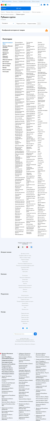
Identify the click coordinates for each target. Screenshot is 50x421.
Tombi (39, 84)
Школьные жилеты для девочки (19, 109)
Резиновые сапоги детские (42, 52)
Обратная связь (25, 269)
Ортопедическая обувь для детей (30, 228)
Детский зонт (41, 235)
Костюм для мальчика (19, 192)
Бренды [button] (5, 67)
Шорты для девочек (30, 89)
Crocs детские (41, 46)
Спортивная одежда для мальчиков (19, 180)
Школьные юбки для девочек (19, 62)
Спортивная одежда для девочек (30, 82)
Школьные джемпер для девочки (19, 99)
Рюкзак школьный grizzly (19, 47)
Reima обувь (40, 77)
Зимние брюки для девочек (30, 124)
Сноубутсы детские (30, 226)
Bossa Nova (40, 146)
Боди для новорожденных (18, 127)
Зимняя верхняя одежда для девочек (30, 87)
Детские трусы (41, 197)
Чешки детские (41, 44)
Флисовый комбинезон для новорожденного (19, 162)
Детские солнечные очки (42, 227)
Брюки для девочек (30, 101)
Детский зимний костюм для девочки (30, 95)
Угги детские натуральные (40, 60)
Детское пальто (29, 208)
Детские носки (41, 185)
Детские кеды (41, 106)
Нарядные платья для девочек (19, 227)
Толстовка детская (30, 191)
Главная (3, 12)
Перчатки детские (42, 215)
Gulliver (39, 112)
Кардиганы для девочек (29, 53)
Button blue (40, 130)
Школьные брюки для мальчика (20, 53)
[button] (19, 8)
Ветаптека (25, 323)
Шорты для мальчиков (17, 211)
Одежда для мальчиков (17, 217)
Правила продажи (25, 259)
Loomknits (40, 133)
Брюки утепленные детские (30, 222)
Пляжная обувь (41, 105)
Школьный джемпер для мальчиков (19, 112)
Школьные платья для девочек (19, 67)
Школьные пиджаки (19, 116)
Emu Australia (41, 162)
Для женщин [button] (6, 61)
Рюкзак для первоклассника (41, 209)
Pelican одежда (41, 138)
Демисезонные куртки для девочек (30, 74)
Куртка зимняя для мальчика (19, 190)
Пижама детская (41, 189)
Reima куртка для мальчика (18, 225)
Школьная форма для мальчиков (19, 50)
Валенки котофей (42, 78)
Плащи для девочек (30, 189)
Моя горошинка (18, 169)
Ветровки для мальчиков (18, 183)
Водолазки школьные (19, 114)
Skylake (16, 97)
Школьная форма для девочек (19, 45)
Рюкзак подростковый (41, 205)
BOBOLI (40, 177)
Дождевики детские (30, 196)
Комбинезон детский (31, 151)
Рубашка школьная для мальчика (19, 70)
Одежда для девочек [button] (6, 53)
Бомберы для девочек (31, 106)
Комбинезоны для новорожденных (19, 132)
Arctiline (40, 173)
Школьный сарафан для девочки (19, 106)
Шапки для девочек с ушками (42, 231)
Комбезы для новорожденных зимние (18, 138)
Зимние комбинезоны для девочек (30, 46)
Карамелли (40, 158)
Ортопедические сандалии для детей (42, 88)
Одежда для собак (25, 321)
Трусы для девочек (42, 187)
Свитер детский (29, 219)
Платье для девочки (19, 229)
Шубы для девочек (30, 67)
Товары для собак (25, 317)
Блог (25, 307)
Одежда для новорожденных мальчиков (18, 158)
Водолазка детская (30, 194)
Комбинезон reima (30, 159)
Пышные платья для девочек (30, 61)
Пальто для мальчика (19, 204)
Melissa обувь (41, 94)
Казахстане (27, 344)
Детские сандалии (42, 75)
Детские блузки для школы (19, 56)
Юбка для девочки (19, 234)
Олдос (39, 115)
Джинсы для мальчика (20, 222)
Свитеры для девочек (31, 71)
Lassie (39, 119)
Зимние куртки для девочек (30, 92)
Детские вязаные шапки (41, 224)
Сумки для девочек (42, 233)
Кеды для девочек (30, 143)
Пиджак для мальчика (31, 213)
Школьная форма (19, 42)
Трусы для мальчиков (42, 192)
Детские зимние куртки (30, 206)
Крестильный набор (19, 145)
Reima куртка (29, 187)
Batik (39, 149)
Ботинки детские (41, 95)
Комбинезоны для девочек (30, 80)
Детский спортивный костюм (31, 165)
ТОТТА (39, 175)
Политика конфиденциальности (25, 263)
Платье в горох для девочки (30, 121)
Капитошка (40, 169)
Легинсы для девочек (31, 65)
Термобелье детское (30, 204)
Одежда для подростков (29, 174)
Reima (39, 117)
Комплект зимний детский (30, 201)
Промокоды (25, 261)
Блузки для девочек (30, 111)
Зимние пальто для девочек (19, 232)
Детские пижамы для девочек (31, 69)
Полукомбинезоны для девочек (30, 116)
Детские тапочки (41, 49)
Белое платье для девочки (30, 99)
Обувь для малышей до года (19, 154)
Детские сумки (41, 217)
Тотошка (39, 140)
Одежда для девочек (30, 63)
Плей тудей (40, 114)
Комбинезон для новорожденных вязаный (18, 166)
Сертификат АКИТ (25, 267)
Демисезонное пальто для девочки (30, 58)
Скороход (40, 85)
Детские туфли (29, 145)
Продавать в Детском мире (25, 255)
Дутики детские (41, 90)
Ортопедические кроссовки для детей (42, 73)
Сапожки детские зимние (41, 68)
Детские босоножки (42, 82)
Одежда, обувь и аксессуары (13, 12)
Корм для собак (25, 319)
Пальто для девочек (30, 84)
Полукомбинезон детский (30, 178)
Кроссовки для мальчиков (29, 130)
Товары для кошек (25, 313)
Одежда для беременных (29, 148)
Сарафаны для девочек (18, 76)
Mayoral (39, 126)
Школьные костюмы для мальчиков (19, 92)
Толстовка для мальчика (18, 195)
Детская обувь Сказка (42, 64)
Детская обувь (29, 224)
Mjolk (39, 151)
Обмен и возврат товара (25, 257)
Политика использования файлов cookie (25, 265)
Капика (39, 124)
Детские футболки (30, 176)
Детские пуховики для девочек (30, 77)
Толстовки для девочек (29, 43)
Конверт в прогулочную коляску (18, 142)
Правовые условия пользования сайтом (25, 339)
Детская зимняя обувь (42, 92)
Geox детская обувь (42, 57)
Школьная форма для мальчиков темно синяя (19, 103)
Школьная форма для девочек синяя (19, 65)
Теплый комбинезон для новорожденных (19, 152)
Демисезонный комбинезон (29, 154)
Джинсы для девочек (31, 97)
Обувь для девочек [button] (7, 59)
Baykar (39, 165)
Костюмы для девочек (31, 108)
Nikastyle (40, 135)
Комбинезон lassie (30, 171)
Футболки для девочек (29, 55)
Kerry (39, 128)
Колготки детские (42, 183)
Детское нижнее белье (41, 195)
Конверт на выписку (19, 119)
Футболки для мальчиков (18, 187)
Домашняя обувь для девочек (30, 141)
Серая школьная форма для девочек (19, 73)
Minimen (40, 153)
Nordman (40, 42)
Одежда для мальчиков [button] (6, 50)
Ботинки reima (41, 80)
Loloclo (39, 142)
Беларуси (33, 344)
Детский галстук (41, 219)
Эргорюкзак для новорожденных (18, 135)
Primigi (39, 70)
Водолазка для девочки (29, 127)
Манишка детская (41, 229)
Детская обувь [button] (6, 65)
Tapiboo (39, 54)
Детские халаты (41, 190)
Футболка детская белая (30, 211)
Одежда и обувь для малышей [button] (8, 46)
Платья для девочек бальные (30, 50)
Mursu (39, 103)
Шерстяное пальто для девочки (30, 118)
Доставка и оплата (25, 253)
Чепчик (39, 200)
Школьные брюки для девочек (20, 81)
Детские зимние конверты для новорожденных (18, 148)
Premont (40, 156)
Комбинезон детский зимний (31, 157)
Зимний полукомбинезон (30, 215)
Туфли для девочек (30, 132)
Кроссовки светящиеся (29, 233)
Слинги (28, 150)
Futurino (40, 137)
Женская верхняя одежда (7, 14)
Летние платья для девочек (30, 104)
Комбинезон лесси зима (30, 185)
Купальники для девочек (41, 181)
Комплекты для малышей (18, 175)
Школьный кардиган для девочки (19, 95)
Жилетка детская (30, 192)
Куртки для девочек (30, 113)
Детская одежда (18, 118)
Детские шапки (41, 207)
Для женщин (26, 12)
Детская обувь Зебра (42, 66)
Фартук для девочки (19, 78)
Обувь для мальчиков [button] (5, 57)
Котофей (40, 108)
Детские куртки (29, 161)
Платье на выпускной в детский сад (19, 124)
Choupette (40, 121)
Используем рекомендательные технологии (25, 341)
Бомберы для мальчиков (18, 209)
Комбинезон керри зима (30, 199)
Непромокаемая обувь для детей (41, 101)
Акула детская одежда (42, 110)
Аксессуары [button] (6, 71)
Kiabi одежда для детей (41, 171)
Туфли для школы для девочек (19, 83)
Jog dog (39, 56)
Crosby (39, 154)
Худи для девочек (30, 109)
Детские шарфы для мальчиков (42, 221)
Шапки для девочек (42, 213)
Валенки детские (41, 62)
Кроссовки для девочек (29, 134)
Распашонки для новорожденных (18, 129)
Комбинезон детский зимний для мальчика (19, 202)
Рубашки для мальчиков (18, 197)
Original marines (41, 131)
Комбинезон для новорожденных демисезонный (18, 171)
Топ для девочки (41, 199)
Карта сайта (25, 271)
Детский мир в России (20, 344)
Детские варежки (41, 202)
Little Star (40, 163)
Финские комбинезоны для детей (30, 182)
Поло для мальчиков (19, 200)
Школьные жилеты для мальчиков (19, 89)
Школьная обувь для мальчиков (19, 86)
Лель (39, 147)
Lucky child (40, 167)
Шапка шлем (40, 211)
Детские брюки (29, 217)
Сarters (39, 144)
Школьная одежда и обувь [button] (8, 43)
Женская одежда (36, 12)
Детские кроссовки (42, 47)
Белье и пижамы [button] (7, 69)
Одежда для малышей (19, 121)
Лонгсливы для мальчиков (18, 220)
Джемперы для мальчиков (18, 214)
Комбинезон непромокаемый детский (30, 168)
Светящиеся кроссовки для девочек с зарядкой (30, 138)
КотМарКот (40, 179)
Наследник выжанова (42, 122)
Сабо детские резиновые (41, 98)
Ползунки (28, 162)
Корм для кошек (25, 315)
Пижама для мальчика (19, 206)
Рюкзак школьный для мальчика (20, 59)
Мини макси (40, 160)
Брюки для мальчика (19, 185)
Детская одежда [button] (7, 63)
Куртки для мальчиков (20, 177)
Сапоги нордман (30, 230)
